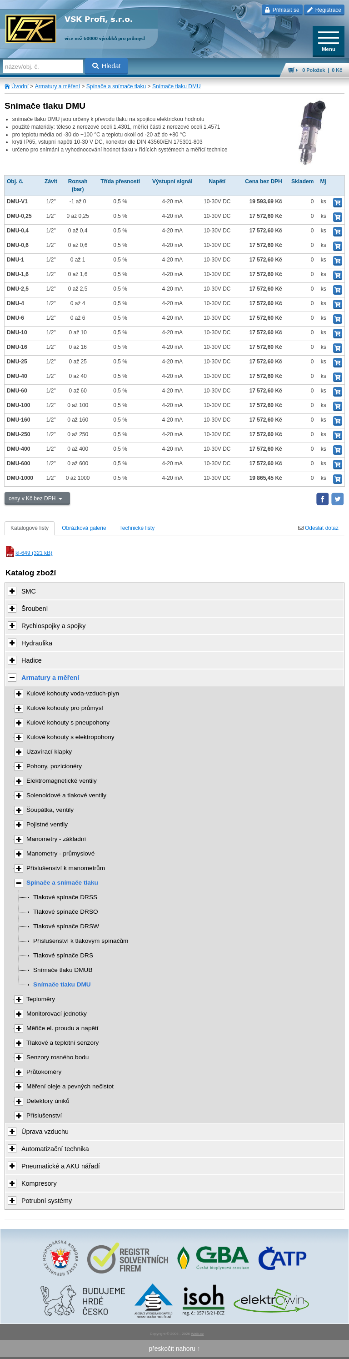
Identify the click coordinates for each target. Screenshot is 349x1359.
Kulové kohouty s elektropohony (70, 737)
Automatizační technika (55, 1149)
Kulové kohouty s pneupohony (68, 722)
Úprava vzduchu (45, 1131)
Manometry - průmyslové (60, 853)
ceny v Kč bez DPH (33, 498)
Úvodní (20, 86)
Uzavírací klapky (49, 751)
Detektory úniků (48, 1100)
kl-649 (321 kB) (28, 553)
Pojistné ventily (47, 824)
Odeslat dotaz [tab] (318, 528)
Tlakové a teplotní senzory (62, 1042)
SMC (28, 591)
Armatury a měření (57, 86)
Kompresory (39, 1183)
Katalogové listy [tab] (29, 528)
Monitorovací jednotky (56, 1013)
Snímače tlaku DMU (176, 86)
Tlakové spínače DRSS (65, 897)
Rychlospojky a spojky (53, 625)
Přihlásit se (282, 10)
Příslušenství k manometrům (65, 868)
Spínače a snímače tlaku (116, 86)
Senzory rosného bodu (57, 1057)
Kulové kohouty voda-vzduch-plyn (72, 693)
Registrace (324, 10)
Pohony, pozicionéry (54, 766)
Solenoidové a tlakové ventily (66, 795)
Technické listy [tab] (137, 528)
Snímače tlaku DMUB (63, 969)
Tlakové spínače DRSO (65, 911)
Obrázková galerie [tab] (84, 528)
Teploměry (40, 999)
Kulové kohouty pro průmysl (64, 708)
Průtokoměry (43, 1071)
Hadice (31, 660)
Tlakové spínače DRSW (66, 926)
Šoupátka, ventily (50, 809)
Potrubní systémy (46, 1200)
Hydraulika (36, 643)
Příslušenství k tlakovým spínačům (80, 940)
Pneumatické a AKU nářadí (60, 1166)
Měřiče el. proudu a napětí (62, 1028)
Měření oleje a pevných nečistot (70, 1086)
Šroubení (34, 608)
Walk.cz (197, 1334)
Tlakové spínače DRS (63, 955)
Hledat (106, 66)
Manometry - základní (56, 839)
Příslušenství (44, 1115)
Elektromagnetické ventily (61, 780)
